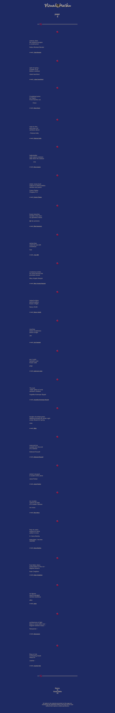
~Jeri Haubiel (37, 342)
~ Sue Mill (36, 255)
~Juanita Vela (37, 665)
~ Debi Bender (37, 52)
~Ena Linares (37, 167)
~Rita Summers (37, 226)
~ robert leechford (38, 79)
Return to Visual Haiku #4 (57, 690)
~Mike (35, 428)
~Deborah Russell (38, 457)
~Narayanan (36, 634)
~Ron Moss (36, 512)
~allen (35, 603)
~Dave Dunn (36, 108)
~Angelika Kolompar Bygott (41, 399)
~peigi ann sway (37, 371)
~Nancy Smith (37, 312)
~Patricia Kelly (37, 138)
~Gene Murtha (37, 548)
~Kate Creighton (37, 575)
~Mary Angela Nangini (39, 283)
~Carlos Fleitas (37, 197)
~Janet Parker (37, 484)
